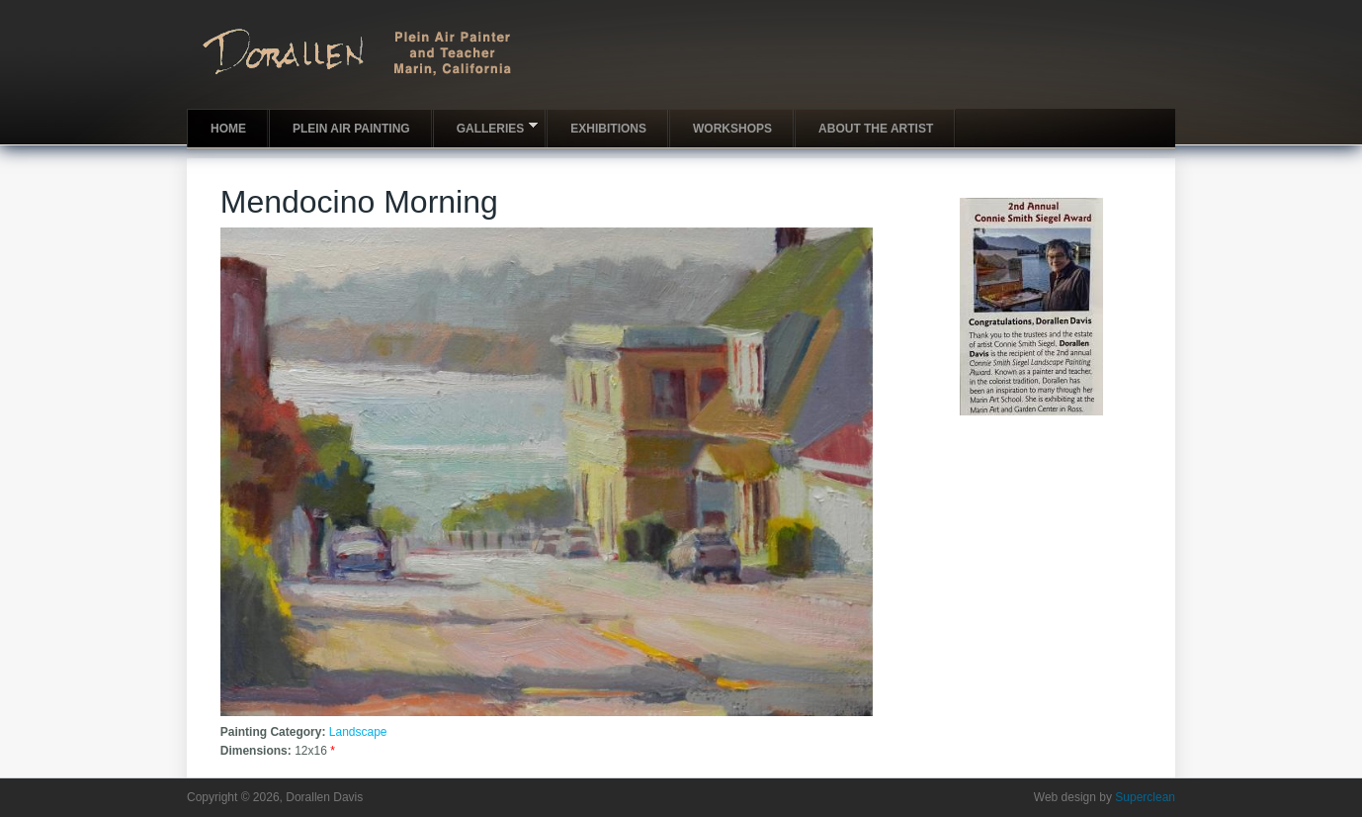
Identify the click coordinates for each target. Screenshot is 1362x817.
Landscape (358, 732)
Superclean (1145, 797)
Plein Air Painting (351, 129)
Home (228, 129)
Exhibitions (608, 129)
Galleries (486, 127)
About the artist (875, 129)
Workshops (732, 129)
